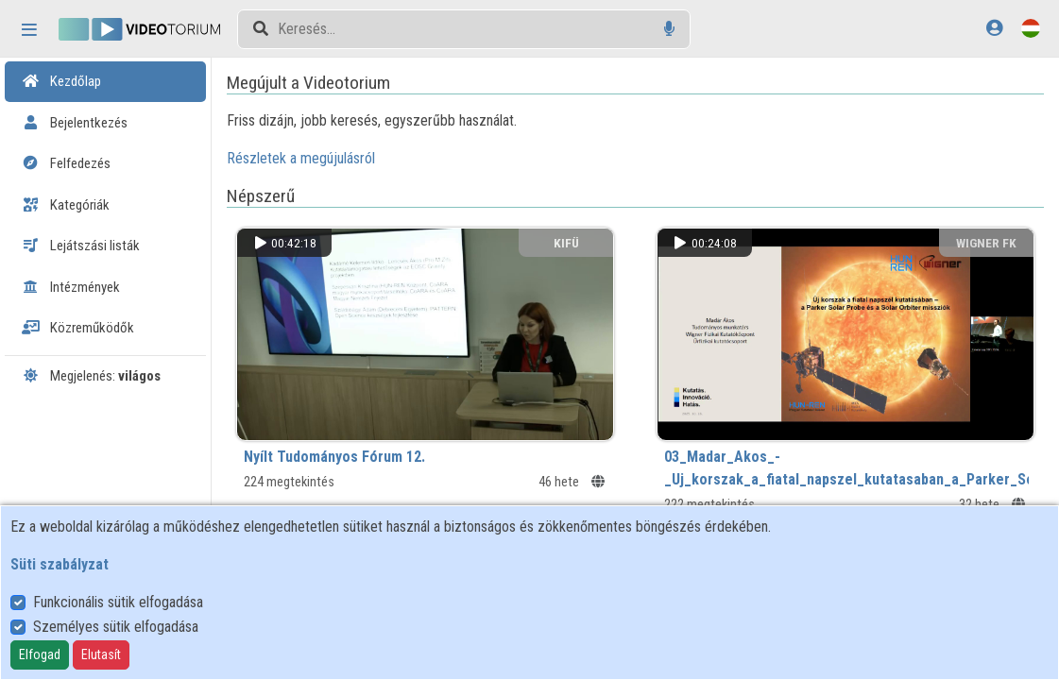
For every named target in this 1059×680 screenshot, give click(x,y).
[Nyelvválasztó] (1030, 28)
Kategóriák (66, 204)
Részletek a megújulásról (302, 158)
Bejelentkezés (75, 122)
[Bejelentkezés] (994, 28)
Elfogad (39, 654)
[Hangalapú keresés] (669, 29)
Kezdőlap (61, 81)
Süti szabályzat (59, 564)
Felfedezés (66, 163)
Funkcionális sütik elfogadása (118, 602)
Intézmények (71, 287)
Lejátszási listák (81, 245)
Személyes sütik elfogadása (115, 627)
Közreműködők (78, 327)
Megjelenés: (91, 375)
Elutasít (101, 654)
